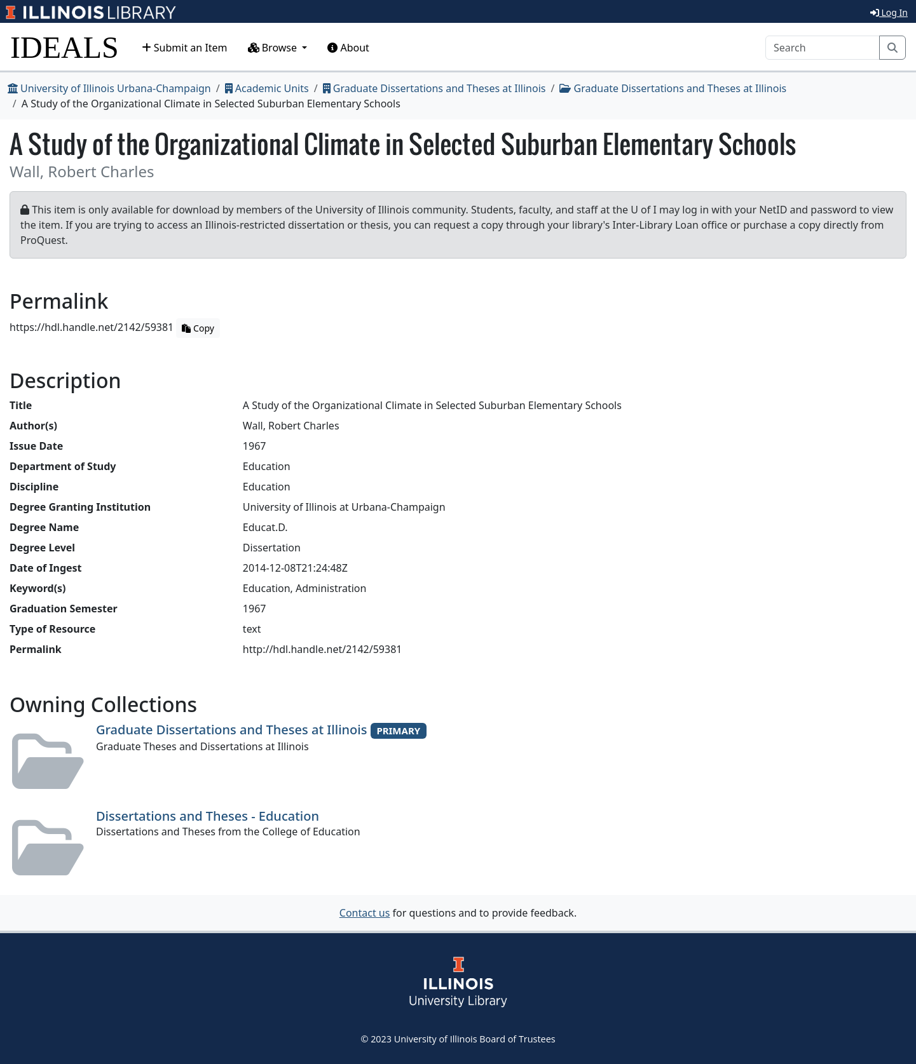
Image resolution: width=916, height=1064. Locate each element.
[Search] (822, 48)
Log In (889, 12)
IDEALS (64, 47)
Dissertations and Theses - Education (207, 816)
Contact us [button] (364, 913)
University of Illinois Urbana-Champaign (109, 88)
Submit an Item (185, 48)
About (348, 48)
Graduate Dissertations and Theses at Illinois (434, 88)
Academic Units (267, 88)
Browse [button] (274, 48)
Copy (198, 328)
